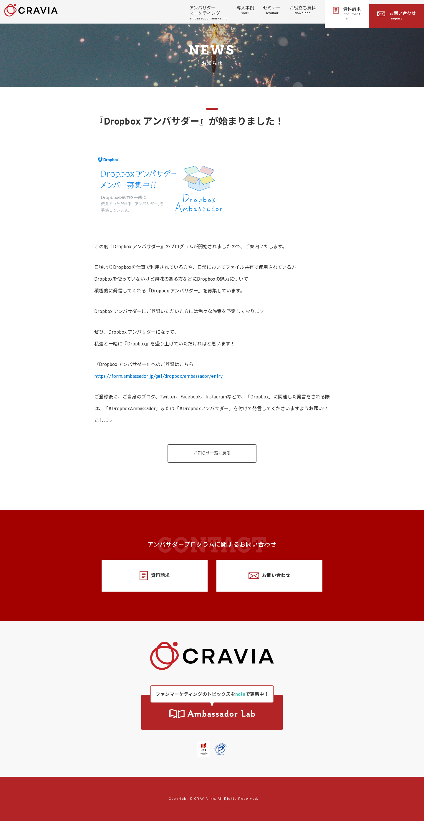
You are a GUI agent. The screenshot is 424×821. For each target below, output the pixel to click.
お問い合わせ (396, 16)
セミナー (272, 11)
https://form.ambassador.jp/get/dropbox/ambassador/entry (158, 377)
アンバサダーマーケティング (208, 13)
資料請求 (347, 14)
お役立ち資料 (302, 11)
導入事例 (245, 11)
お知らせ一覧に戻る (212, 453)
